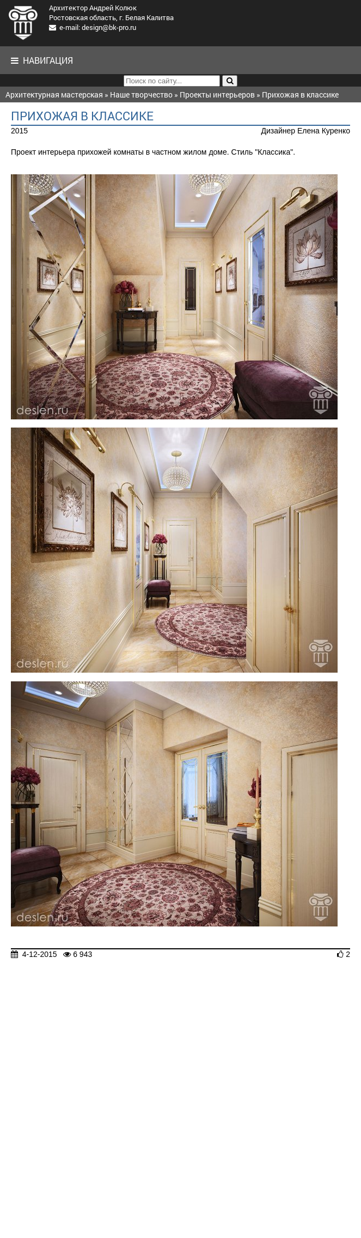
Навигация (42, 60)
